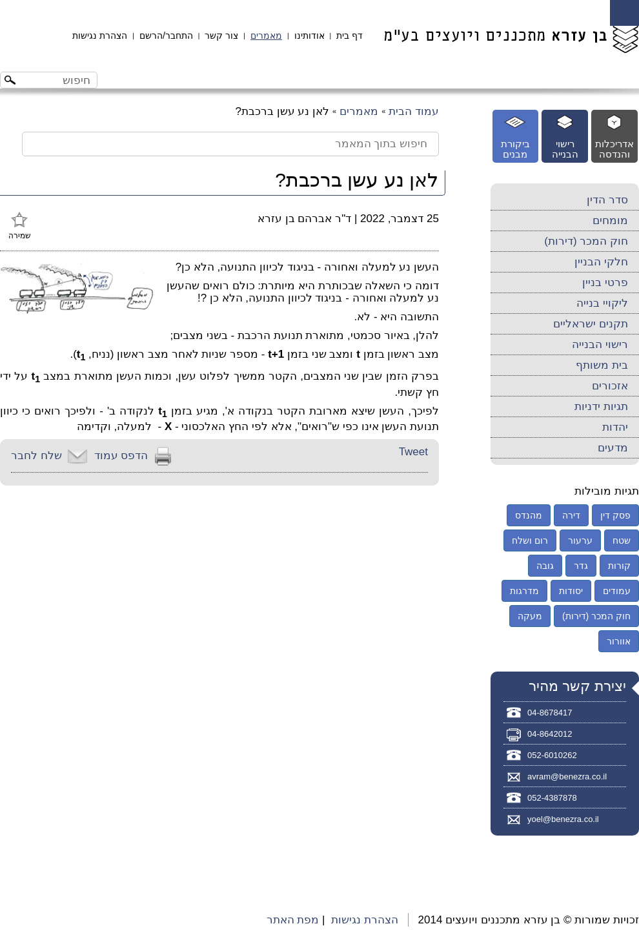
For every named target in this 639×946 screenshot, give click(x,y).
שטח (622, 540)
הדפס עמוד (121, 455)
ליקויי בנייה (602, 303)
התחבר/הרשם (166, 35)
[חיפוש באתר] (60, 80)
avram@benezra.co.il (567, 776)
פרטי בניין (605, 282)
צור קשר (221, 35)
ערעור (580, 540)
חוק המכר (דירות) (586, 241)
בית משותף (602, 365)
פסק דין (615, 515)
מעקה (530, 616)
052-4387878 (552, 798)
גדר (581, 565)
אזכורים (610, 386)
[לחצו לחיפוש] (11, 82)
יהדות (615, 427)
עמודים (617, 591)
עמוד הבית (414, 111)
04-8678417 (549, 712)
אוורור (619, 641)
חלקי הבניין (601, 262)
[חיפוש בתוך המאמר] (230, 144)
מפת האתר (293, 920)
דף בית (349, 35)
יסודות (571, 591)
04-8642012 (549, 734)
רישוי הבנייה (600, 344)
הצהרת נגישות (99, 35)
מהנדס (528, 515)
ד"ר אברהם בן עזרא (304, 218)
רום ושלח (530, 540)
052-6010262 (552, 755)
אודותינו (309, 35)
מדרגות (524, 591)
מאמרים (266, 35)
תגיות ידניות (601, 406)
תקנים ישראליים (590, 324)
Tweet (413, 452)
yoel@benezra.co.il (563, 819)
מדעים (613, 448)
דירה (571, 515)
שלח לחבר (36, 455)
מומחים (610, 220)
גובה (545, 565)
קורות (619, 565)
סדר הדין (607, 200)
